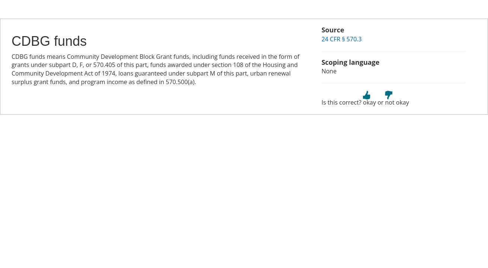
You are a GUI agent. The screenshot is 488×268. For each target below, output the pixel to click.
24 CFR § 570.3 (342, 39)
